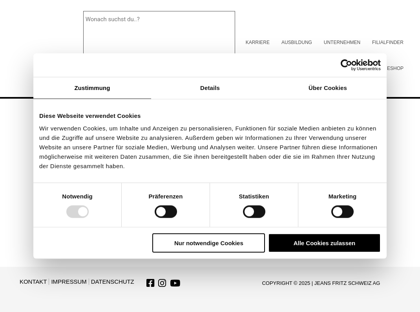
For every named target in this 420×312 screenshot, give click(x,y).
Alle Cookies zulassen (325, 242)
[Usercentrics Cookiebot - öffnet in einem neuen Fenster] (346, 65)
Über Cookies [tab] (328, 87)
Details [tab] (210, 87)
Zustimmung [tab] (92, 87)
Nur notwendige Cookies (208, 242)
